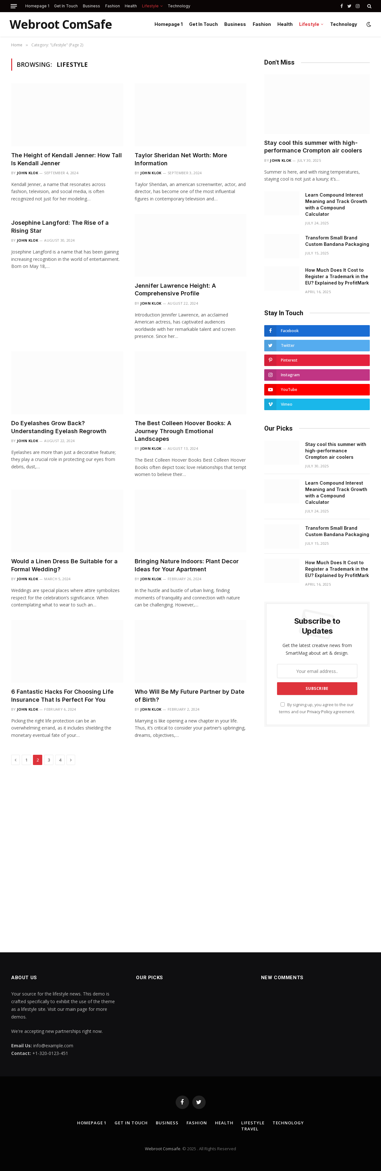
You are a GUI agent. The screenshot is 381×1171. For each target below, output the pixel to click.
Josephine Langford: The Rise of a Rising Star (60, 226)
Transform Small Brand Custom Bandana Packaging (337, 241)
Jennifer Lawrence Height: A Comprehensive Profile (175, 289)
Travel (249, 1129)
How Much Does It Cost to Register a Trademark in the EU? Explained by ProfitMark (337, 276)
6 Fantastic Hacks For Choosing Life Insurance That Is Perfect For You (62, 695)
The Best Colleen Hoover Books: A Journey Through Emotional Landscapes (183, 431)
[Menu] (14, 6)
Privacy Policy (319, 711)
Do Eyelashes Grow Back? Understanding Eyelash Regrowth (59, 427)
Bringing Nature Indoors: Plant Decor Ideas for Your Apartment (187, 565)
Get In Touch (66, 6)
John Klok (27, 172)
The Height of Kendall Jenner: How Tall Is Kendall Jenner (66, 159)
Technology (179, 6)
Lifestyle (150, 6)
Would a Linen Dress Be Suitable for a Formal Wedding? (64, 565)
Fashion (112, 6)
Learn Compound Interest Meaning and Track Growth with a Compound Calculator (336, 204)
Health (131, 6)
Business (91, 6)
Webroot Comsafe (162, 1148)
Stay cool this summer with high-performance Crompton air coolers (313, 146)
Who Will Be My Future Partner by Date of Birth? (189, 695)
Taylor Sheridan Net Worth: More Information (181, 159)
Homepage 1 (37, 6)
